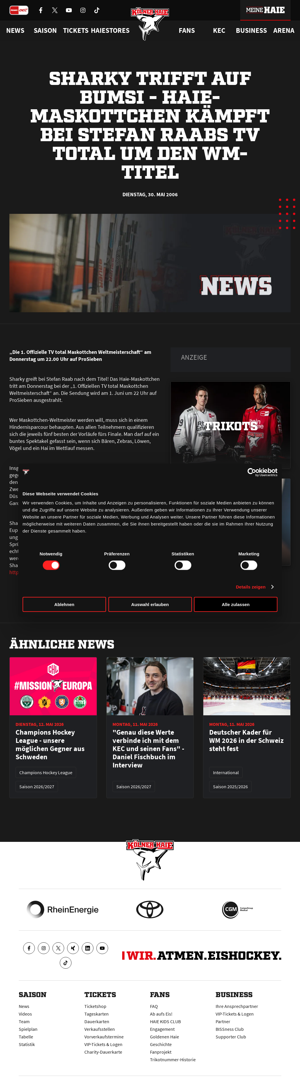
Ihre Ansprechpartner (237, 1006)
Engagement (162, 1029)
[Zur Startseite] (150, 24)
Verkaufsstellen (99, 1029)
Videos (25, 1014)
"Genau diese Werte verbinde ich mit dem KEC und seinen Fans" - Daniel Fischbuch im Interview (148, 748)
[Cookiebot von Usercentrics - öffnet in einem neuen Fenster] (251, 472)
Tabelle (26, 1037)
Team (24, 1021)
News (24, 1006)
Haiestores (110, 30)
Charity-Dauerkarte (103, 1052)
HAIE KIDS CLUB (165, 1021)
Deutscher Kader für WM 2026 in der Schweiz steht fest (246, 740)
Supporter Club (231, 1037)
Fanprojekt (160, 1052)
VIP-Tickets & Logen (103, 1044)
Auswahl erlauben (150, 604)
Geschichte (161, 1044)
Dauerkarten (96, 1021)
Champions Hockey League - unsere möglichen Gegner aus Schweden (50, 744)
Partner (223, 1021)
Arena (283, 30)
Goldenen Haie (164, 1037)
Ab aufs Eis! (161, 1014)
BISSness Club (230, 1029)
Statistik (27, 1044)
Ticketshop (95, 1006)
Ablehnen (64, 604)
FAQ (154, 1006)
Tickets (75, 30)
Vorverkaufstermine (104, 1037)
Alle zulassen (236, 604)
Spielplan (28, 1029)
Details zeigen (250, 586)
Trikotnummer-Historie (173, 1059)
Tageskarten (96, 1014)
